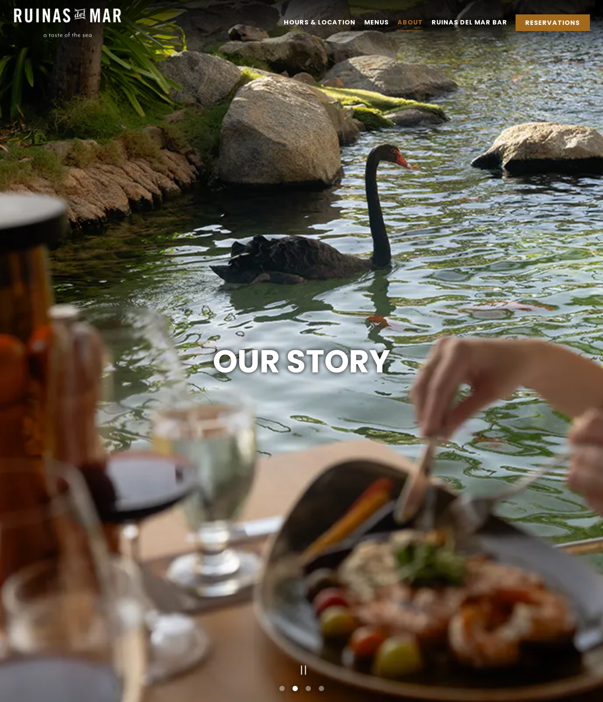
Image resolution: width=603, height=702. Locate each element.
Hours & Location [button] (320, 22)
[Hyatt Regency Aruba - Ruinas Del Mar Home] (67, 22)
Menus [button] (376, 22)
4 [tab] (321, 689)
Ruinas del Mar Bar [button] (469, 22)
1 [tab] (282, 689)
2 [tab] (295, 689)
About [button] (410, 22)
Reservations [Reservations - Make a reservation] (552, 22)
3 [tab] (308, 689)
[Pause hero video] (301, 668)
